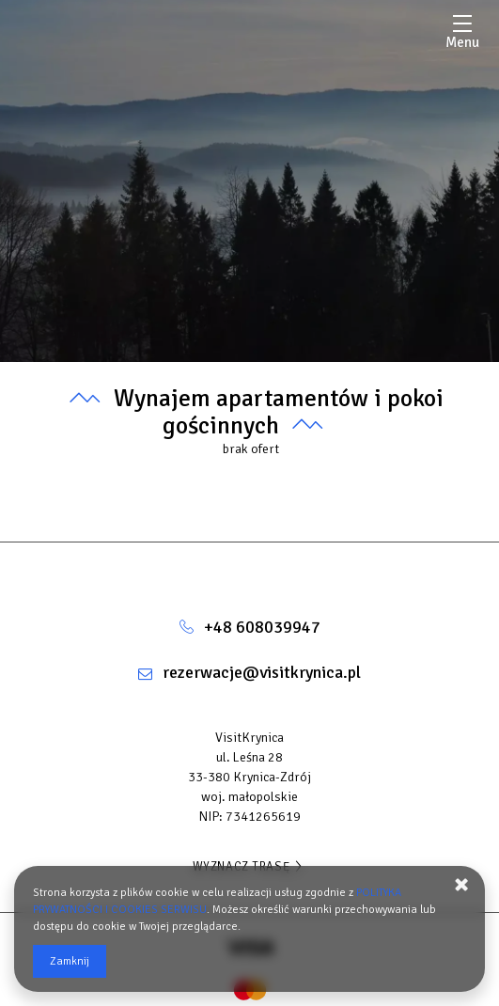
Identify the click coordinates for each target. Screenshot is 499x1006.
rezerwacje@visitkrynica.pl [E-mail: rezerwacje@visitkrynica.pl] (262, 672)
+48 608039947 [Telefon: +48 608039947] (262, 627)
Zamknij (69, 961)
